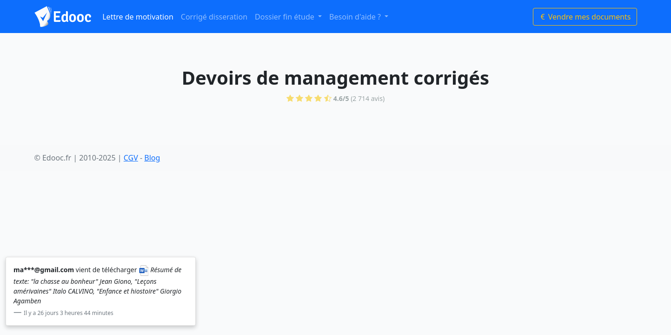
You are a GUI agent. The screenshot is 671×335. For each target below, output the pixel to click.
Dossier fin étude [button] (285, 17)
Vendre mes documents (585, 17)
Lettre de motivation (137, 17)
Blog (152, 158)
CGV (131, 158)
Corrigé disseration (214, 17)
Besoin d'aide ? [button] (356, 17)
